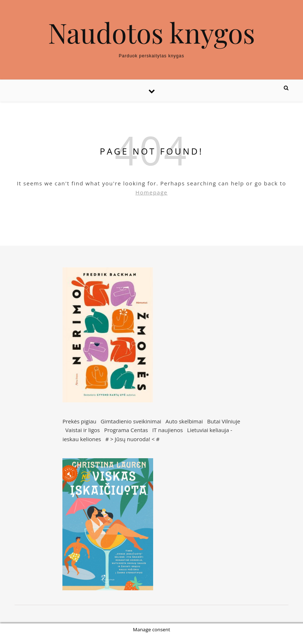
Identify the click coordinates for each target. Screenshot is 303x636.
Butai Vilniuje (223, 421)
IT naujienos (167, 430)
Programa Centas (126, 430)
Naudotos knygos (151, 32)
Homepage (151, 192)
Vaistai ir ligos (82, 430)
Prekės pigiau (79, 421)
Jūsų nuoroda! (132, 439)
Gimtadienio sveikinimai (131, 421)
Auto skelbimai (184, 421)
